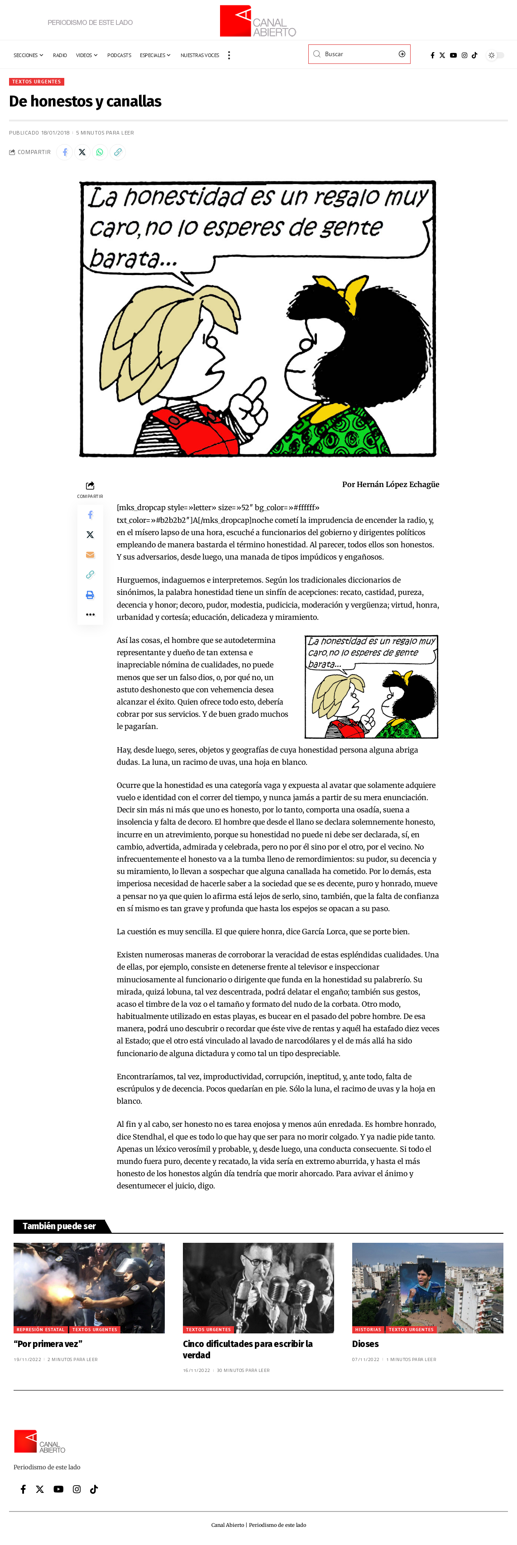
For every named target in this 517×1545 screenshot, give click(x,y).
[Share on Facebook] (65, 154)
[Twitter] (442, 55)
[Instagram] (464, 55)
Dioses (365, 1346)
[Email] (90, 561)
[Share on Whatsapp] (104, 154)
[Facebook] (432, 55)
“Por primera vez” (48, 1346)
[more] (229, 55)
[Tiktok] (474, 55)
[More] (90, 626)
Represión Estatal (41, 1332)
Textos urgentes (38, 81)
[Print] (90, 604)
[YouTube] (454, 55)
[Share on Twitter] (85, 154)
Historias (368, 1332)
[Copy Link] (124, 154)
